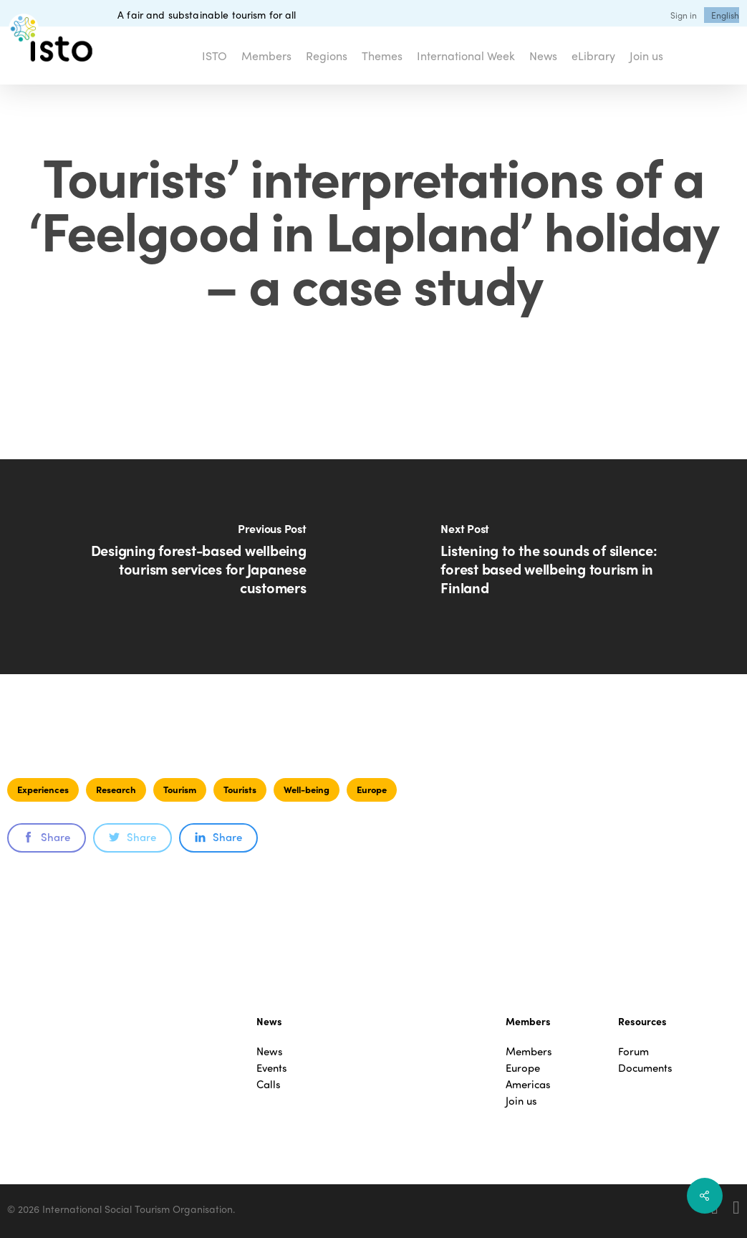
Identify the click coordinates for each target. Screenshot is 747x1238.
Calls (268, 1084)
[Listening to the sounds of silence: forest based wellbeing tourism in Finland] (561, 566)
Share (46, 837)
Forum (633, 1051)
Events (271, 1067)
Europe (372, 789)
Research (116, 789)
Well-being (306, 789)
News (269, 1051)
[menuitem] (725, 15)
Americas (528, 1084)
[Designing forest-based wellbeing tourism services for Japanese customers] (187, 566)
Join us (521, 1100)
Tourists (239, 789)
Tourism (179, 789)
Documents (645, 1067)
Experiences (43, 789)
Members (529, 1051)
